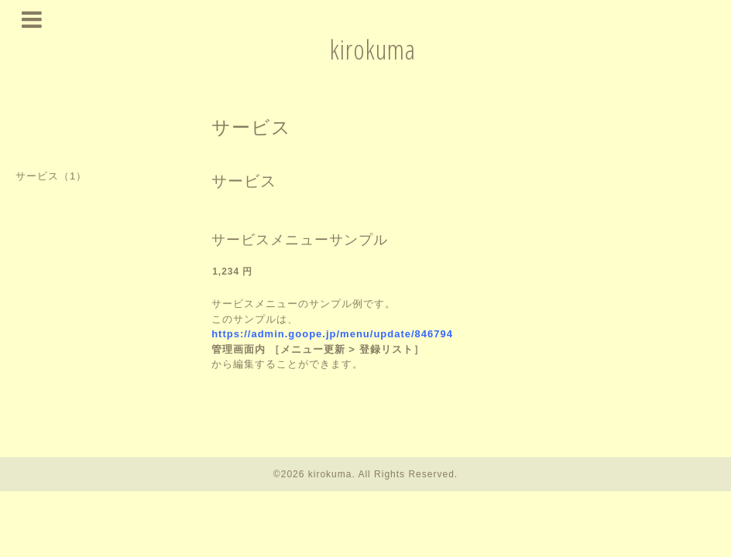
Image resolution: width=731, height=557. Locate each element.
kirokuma (373, 49)
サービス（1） (51, 176)
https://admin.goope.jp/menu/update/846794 (332, 334)
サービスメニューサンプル (299, 240)
